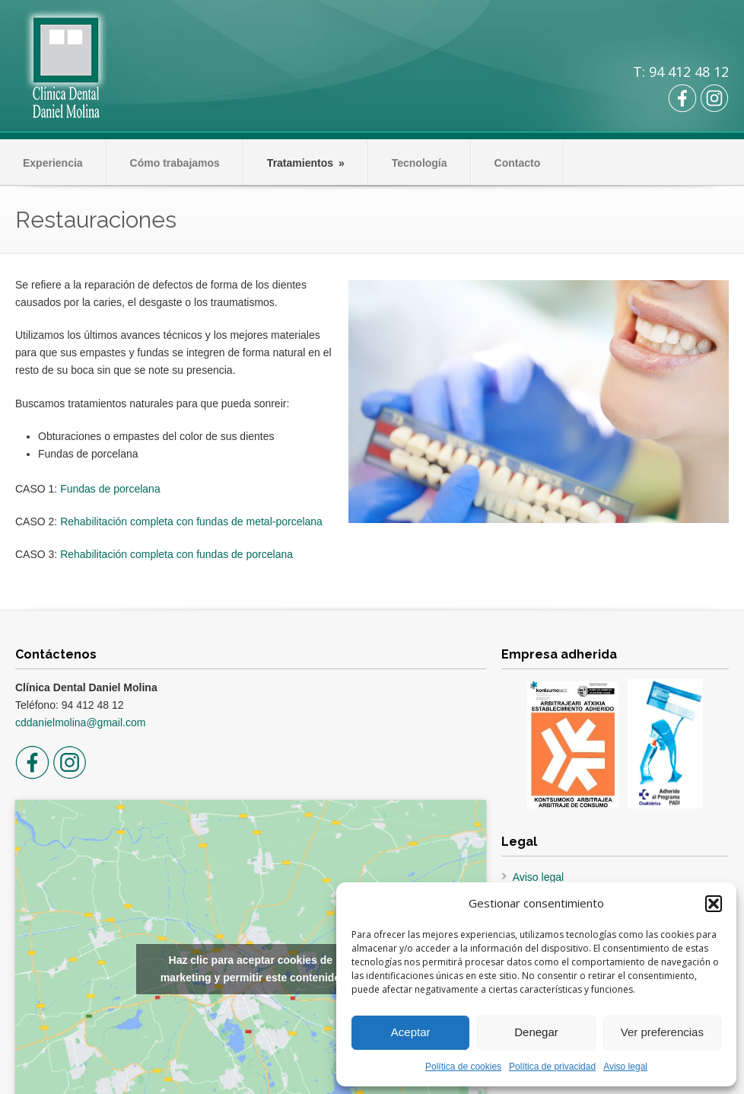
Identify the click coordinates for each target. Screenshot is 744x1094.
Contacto (517, 163)
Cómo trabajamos (175, 163)
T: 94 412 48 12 (681, 71)
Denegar (536, 1031)
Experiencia (53, 163)
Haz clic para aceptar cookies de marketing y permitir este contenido (251, 969)
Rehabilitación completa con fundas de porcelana (176, 554)
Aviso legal (625, 1066)
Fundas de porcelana (110, 489)
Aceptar (411, 1031)
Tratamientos (306, 163)
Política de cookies (463, 1066)
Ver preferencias (662, 1031)
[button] (713, 903)
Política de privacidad (552, 1066)
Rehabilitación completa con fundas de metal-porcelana (191, 521)
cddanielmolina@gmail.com (80, 722)
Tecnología (419, 163)
